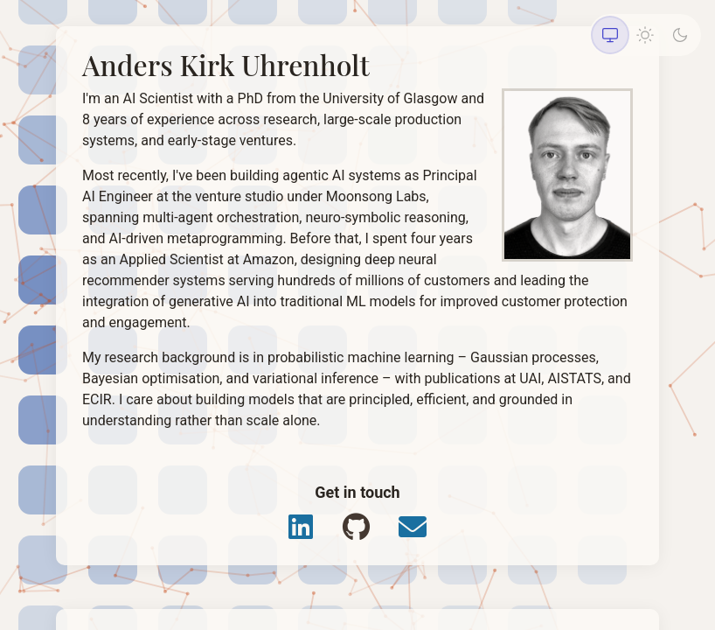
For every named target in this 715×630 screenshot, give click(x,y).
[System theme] (610, 35)
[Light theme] (645, 35)
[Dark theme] (680, 35)
